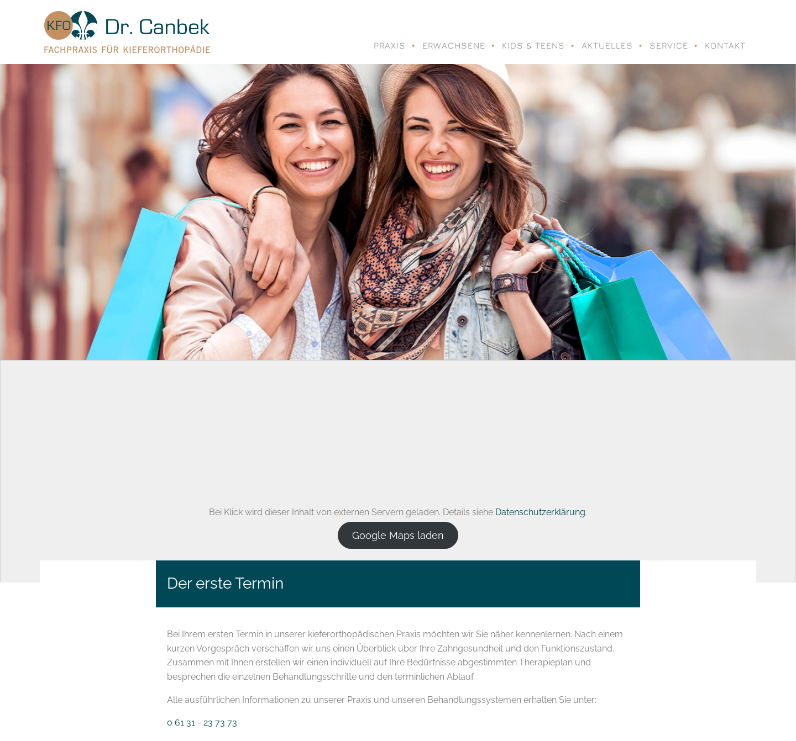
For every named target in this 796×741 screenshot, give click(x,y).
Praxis (390, 45)
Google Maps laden (398, 535)
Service (669, 45)
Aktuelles (607, 45)
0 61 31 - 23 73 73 (202, 722)
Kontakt (725, 45)
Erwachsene (453, 45)
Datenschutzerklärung (540, 512)
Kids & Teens (533, 45)
